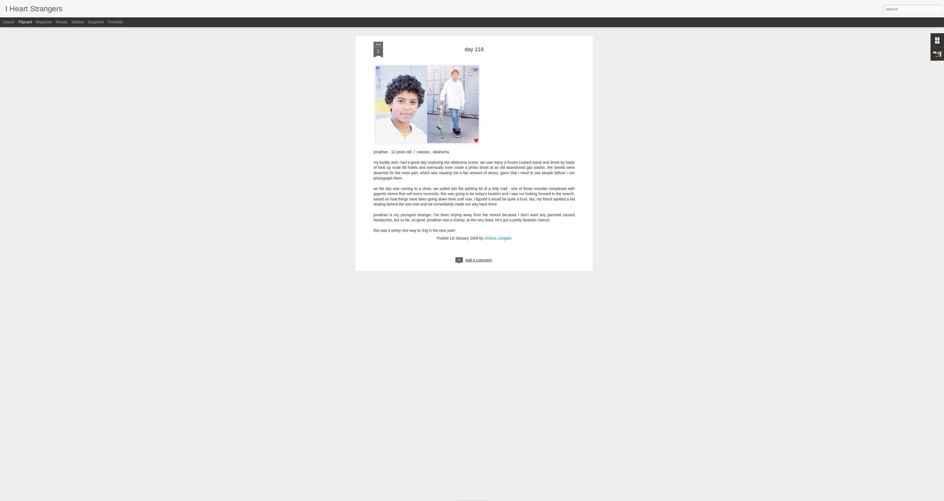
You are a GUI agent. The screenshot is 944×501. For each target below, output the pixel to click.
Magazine (44, 22)
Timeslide (115, 22)
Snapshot (96, 22)
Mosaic (61, 22)
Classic (9, 22)
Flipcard (25, 22)
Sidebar (77, 22)
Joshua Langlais (497, 132)
